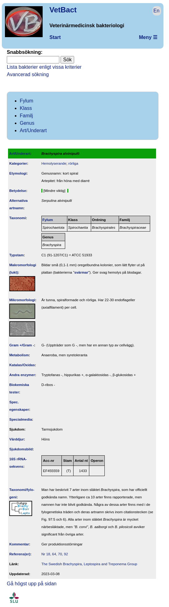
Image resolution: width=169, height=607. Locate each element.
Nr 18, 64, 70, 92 (54, 554)
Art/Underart (33, 130)
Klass (26, 108)
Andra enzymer (22, 375)
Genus (27, 123)
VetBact (63, 10)
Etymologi (18, 173)
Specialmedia (20, 419)
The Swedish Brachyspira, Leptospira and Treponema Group (89, 564)
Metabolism (19, 355)
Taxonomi (17, 218)
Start (55, 37)
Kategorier (18, 163)
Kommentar (19, 544)
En (157, 10)
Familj (26, 115)
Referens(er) (19, 554)
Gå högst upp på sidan (32, 583)
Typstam (16, 255)
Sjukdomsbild (21, 449)
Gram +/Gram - (21, 345)
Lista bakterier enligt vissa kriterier (44, 67)
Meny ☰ (148, 37)
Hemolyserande (53, 163)
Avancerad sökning (28, 74)
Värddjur (16, 439)
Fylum (26, 100)
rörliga (73, 163)
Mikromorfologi (22, 300)
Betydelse (17, 191)
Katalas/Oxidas (22, 365)
